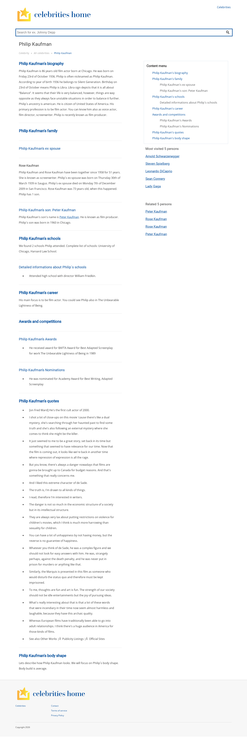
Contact (54, 705)
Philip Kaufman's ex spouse (177, 85)
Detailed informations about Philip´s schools (188, 102)
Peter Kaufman (69, 217)
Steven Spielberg (157, 164)
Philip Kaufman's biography (170, 73)
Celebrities (224, 7)
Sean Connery (155, 179)
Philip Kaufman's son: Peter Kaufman (184, 91)
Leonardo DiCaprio (158, 171)
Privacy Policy (57, 715)
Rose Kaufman (156, 219)
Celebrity (24, 53)
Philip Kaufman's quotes (168, 132)
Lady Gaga (153, 186)
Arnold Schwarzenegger (162, 156)
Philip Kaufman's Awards (176, 120)
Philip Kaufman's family (167, 79)
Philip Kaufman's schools (168, 97)
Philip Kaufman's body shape (171, 138)
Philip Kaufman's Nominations (179, 126)
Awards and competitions (168, 114)
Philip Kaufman (63, 53)
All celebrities (41, 53)
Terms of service (59, 710)
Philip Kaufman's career (167, 108)
